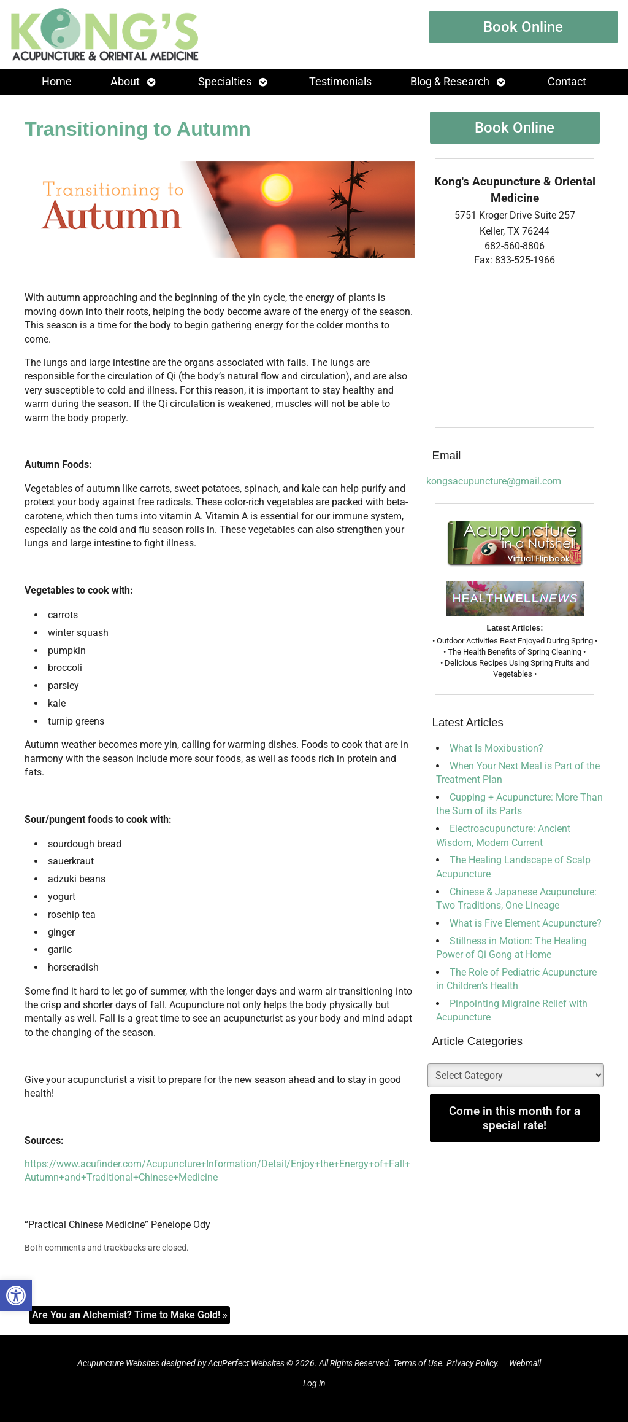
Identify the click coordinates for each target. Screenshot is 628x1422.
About (125, 82)
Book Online (523, 27)
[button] (16, 1295)
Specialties (224, 82)
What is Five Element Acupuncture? (526, 923)
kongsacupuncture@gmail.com (493, 481)
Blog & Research (449, 82)
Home (57, 82)
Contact (567, 82)
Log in (314, 1383)
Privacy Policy (471, 1363)
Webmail (525, 1363)
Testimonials (340, 82)
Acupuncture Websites (118, 1363)
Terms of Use (417, 1363)
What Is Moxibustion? (496, 748)
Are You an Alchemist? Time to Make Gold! (130, 1315)
